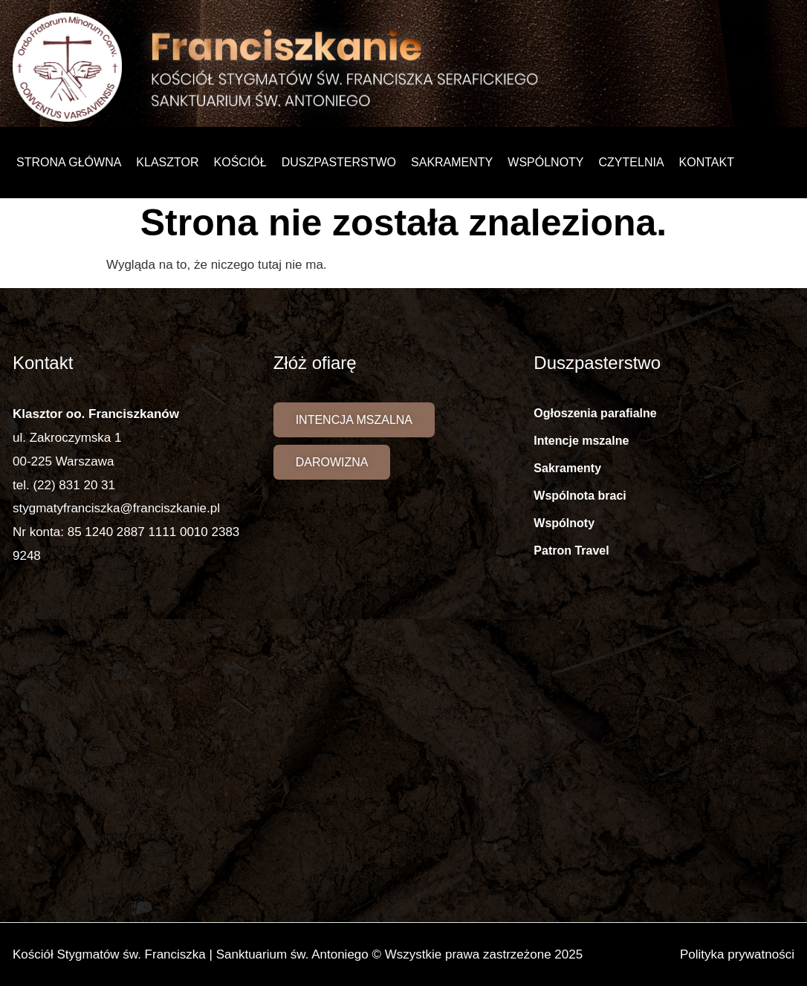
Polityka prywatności (737, 954)
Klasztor (167, 162)
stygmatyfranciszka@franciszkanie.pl (116, 508)
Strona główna (68, 162)
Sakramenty (452, 162)
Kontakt (706, 162)
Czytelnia (631, 162)
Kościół (240, 162)
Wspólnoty (545, 162)
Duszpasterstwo (339, 162)
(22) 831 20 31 (74, 485)
